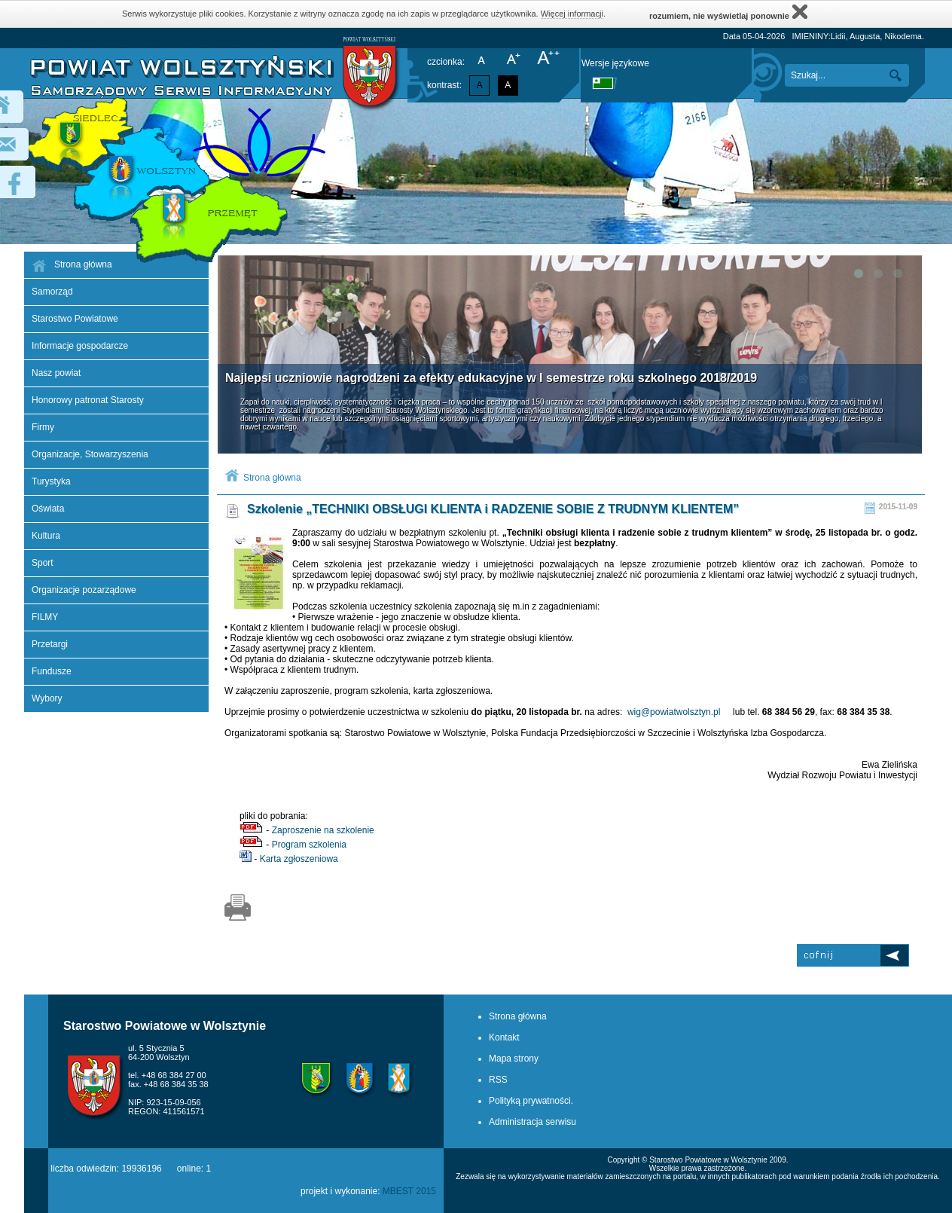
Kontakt (504, 1037)
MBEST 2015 (409, 1191)
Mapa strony (514, 1058)
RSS (498, 1079)
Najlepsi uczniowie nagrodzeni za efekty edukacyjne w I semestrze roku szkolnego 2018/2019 (491, 377)
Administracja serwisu (532, 1122)
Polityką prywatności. (531, 1100)
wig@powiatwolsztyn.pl (674, 712)
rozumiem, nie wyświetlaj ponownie (728, 12)
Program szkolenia (309, 844)
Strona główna (272, 477)
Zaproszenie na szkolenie (323, 830)
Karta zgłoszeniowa (299, 859)
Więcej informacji (572, 13)
